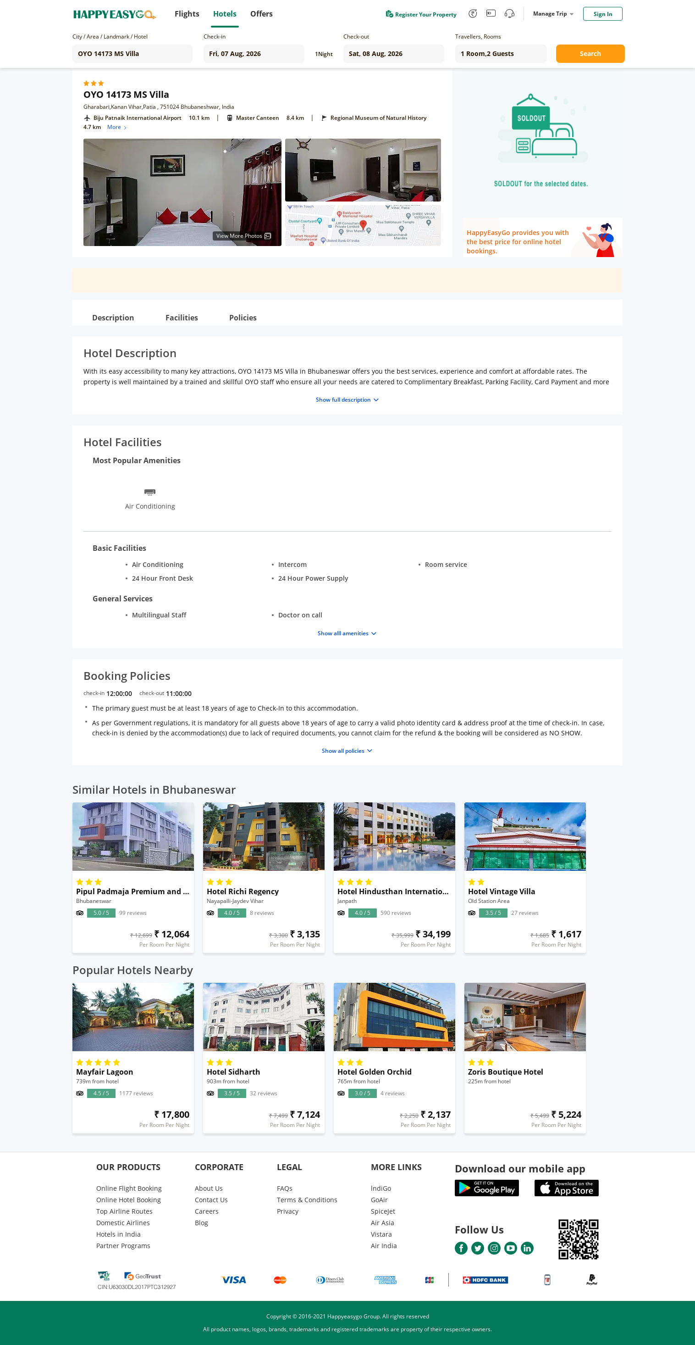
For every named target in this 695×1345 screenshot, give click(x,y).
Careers (207, 1211)
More (117, 127)
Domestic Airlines (123, 1222)
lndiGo (381, 1188)
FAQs (284, 1188)
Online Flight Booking (129, 1188)
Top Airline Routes (124, 1211)
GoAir (379, 1199)
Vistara (381, 1234)
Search (590, 53)
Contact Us (211, 1199)
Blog (201, 1222)
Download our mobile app (520, 1168)
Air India (384, 1245)
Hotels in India (118, 1234)
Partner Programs (123, 1245)
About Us (209, 1188)
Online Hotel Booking (128, 1199)
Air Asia (382, 1222)
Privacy (287, 1211)
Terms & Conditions (307, 1199)
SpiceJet (383, 1211)
